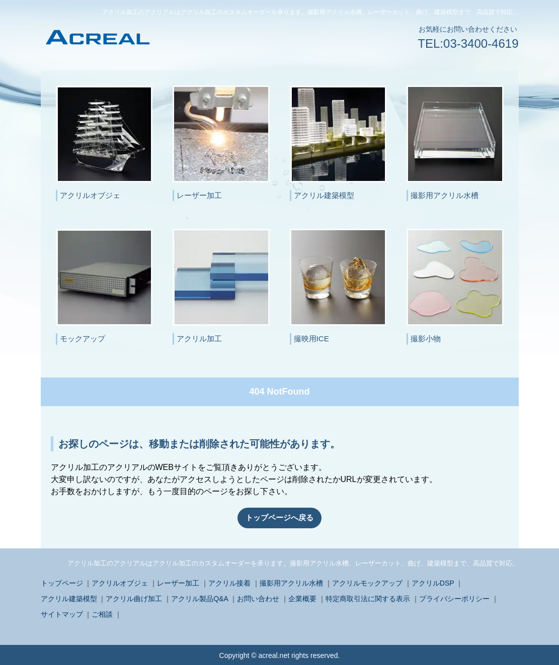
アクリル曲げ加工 (134, 598)
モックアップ (82, 338)
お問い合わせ (258, 598)
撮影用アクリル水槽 (444, 195)
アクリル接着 (229, 582)
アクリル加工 (199, 338)
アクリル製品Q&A (199, 598)
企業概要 (302, 598)
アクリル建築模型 (324, 195)
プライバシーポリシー (454, 598)
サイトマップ (62, 613)
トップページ (62, 582)
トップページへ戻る (279, 517)
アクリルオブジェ (90, 195)
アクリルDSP (433, 582)
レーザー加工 (199, 195)
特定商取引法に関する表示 (368, 598)
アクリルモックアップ (367, 582)
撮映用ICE (311, 338)
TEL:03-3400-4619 (468, 43)
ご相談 (102, 613)
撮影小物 (426, 338)
